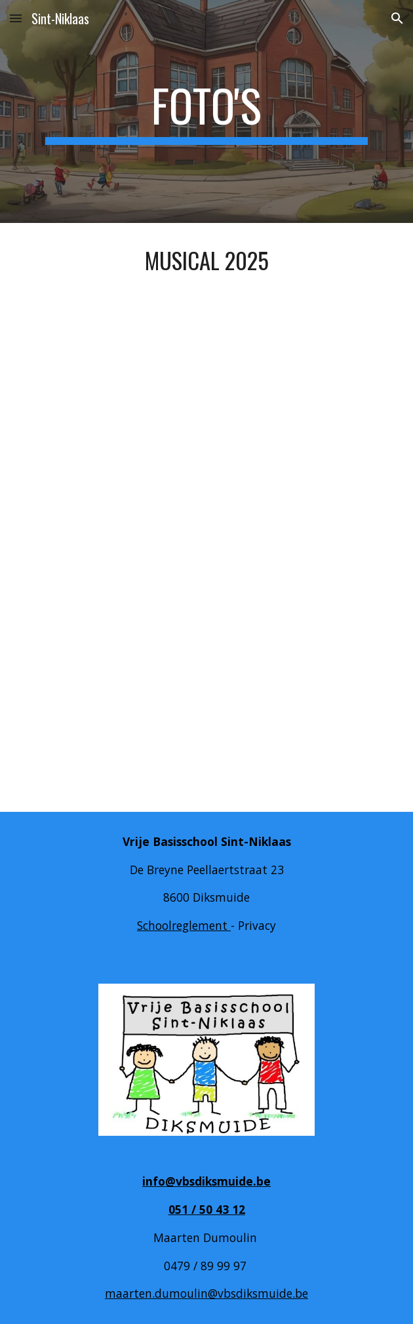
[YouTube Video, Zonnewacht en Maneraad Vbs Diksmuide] (206, 425)
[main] (206, 111)
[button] (15, 18)
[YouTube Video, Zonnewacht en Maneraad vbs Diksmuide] (206, 682)
